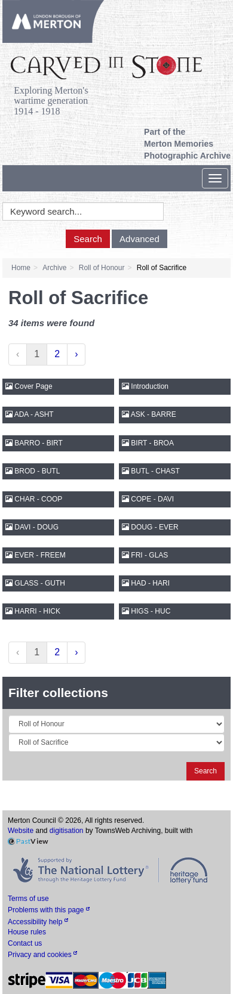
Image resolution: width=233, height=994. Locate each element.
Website (20, 830)
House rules (27, 932)
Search (87, 239)
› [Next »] (76, 354)
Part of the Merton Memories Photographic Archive (187, 143)
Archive (54, 268)
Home (20, 268)
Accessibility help (38, 922)
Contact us (25, 943)
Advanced (139, 239)
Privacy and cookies (42, 954)
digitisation (67, 830)
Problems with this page (49, 910)
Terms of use (28, 898)
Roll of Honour (102, 268)
